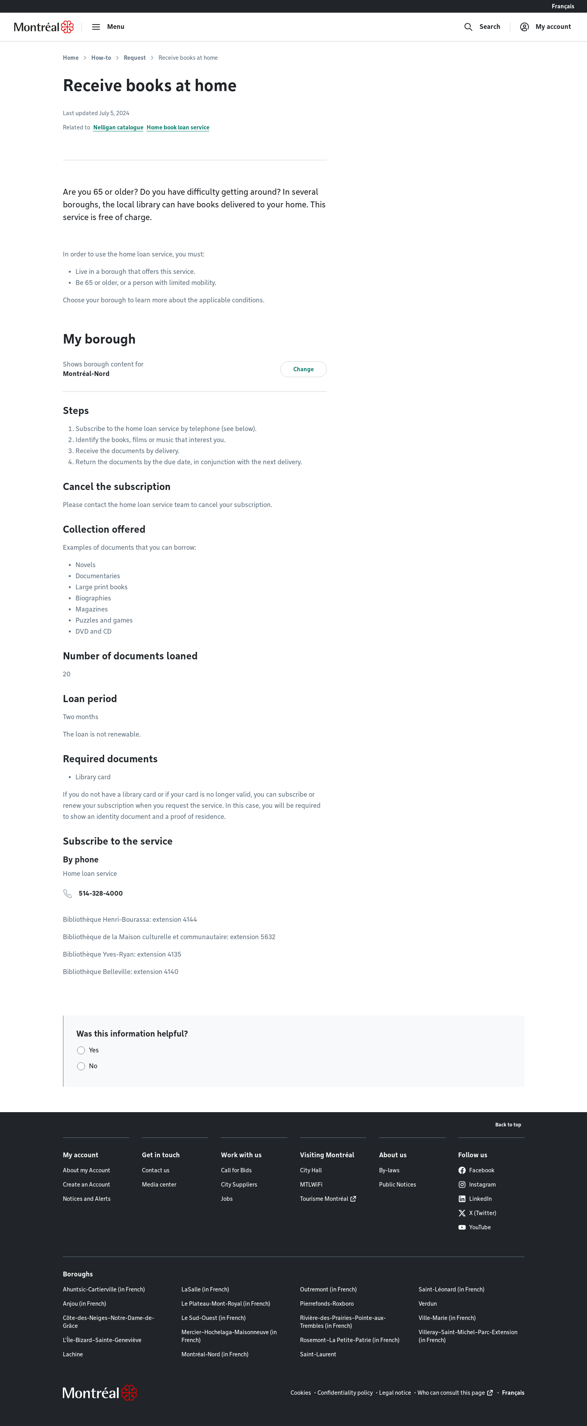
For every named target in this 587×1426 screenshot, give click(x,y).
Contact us (156, 1170)
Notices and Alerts (87, 1199)
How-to (101, 58)
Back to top (508, 1125)
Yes (94, 1050)
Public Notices (397, 1184)
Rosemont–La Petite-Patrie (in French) (350, 1340)
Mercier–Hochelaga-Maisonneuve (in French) (229, 1336)
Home (71, 58)
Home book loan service (178, 127)
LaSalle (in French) (205, 1289)
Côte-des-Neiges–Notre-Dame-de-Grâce (108, 1322)
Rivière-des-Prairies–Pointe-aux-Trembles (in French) (343, 1322)
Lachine (73, 1354)
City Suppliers (239, 1184)
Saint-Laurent (318, 1354)
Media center (159, 1184)
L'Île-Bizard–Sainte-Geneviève (102, 1340)
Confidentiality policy (345, 1393)
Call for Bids (236, 1170)
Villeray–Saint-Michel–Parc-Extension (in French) (468, 1336)
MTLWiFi (311, 1184)
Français (563, 6)
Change (303, 369)
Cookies (301, 1393)
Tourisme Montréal (324, 1199)
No (93, 1066)
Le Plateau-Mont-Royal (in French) (225, 1304)
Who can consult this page (451, 1393)
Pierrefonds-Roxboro (327, 1304)
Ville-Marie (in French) (447, 1318)
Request (135, 58)
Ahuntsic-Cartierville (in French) (104, 1289)
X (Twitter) (477, 1213)
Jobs (227, 1199)
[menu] (108, 27)
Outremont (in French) (328, 1289)
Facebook (476, 1170)
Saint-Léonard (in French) (452, 1289)
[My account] (545, 27)
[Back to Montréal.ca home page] (44, 27)
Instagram (477, 1185)
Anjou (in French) (84, 1304)
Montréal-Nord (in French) (215, 1354)
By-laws (389, 1170)
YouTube (474, 1227)
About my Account (86, 1170)
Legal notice (395, 1393)
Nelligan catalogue (118, 127)
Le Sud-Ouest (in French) (213, 1318)
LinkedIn (475, 1199)
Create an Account (86, 1184)
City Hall (311, 1170)
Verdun (428, 1304)
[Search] (482, 27)
